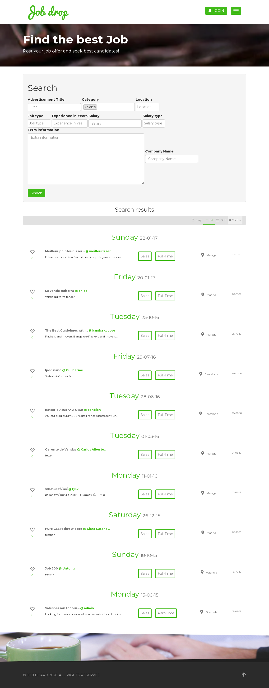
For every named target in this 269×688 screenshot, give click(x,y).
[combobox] (108, 107)
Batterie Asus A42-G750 (64, 410)
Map (197, 220)
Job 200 (52, 568)
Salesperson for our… (62, 608)
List (209, 220)
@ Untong (67, 568)
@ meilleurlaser (98, 251)
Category (90, 99)
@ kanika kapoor (101, 330)
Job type (35, 116)
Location (144, 99)
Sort (235, 220)
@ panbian (92, 410)
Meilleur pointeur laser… (65, 251)
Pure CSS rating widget (64, 529)
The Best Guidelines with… (66, 330)
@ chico (81, 291)
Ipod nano (53, 370)
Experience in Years (70, 116)
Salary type (153, 116)
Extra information (43, 130)
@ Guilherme (72, 370)
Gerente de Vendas (61, 449)
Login (216, 11)
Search (36, 193)
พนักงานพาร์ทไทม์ (56, 489)
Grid (221, 220)
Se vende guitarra (60, 291)
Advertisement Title (46, 99)
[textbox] (99, 106)
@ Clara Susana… (96, 529)
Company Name (159, 151)
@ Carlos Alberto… (91, 449)
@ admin (87, 608)
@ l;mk (73, 489)
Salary (93, 116)
